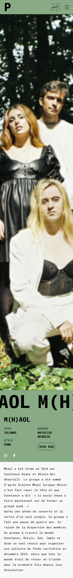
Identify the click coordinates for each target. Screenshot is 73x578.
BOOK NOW (46, 446)
